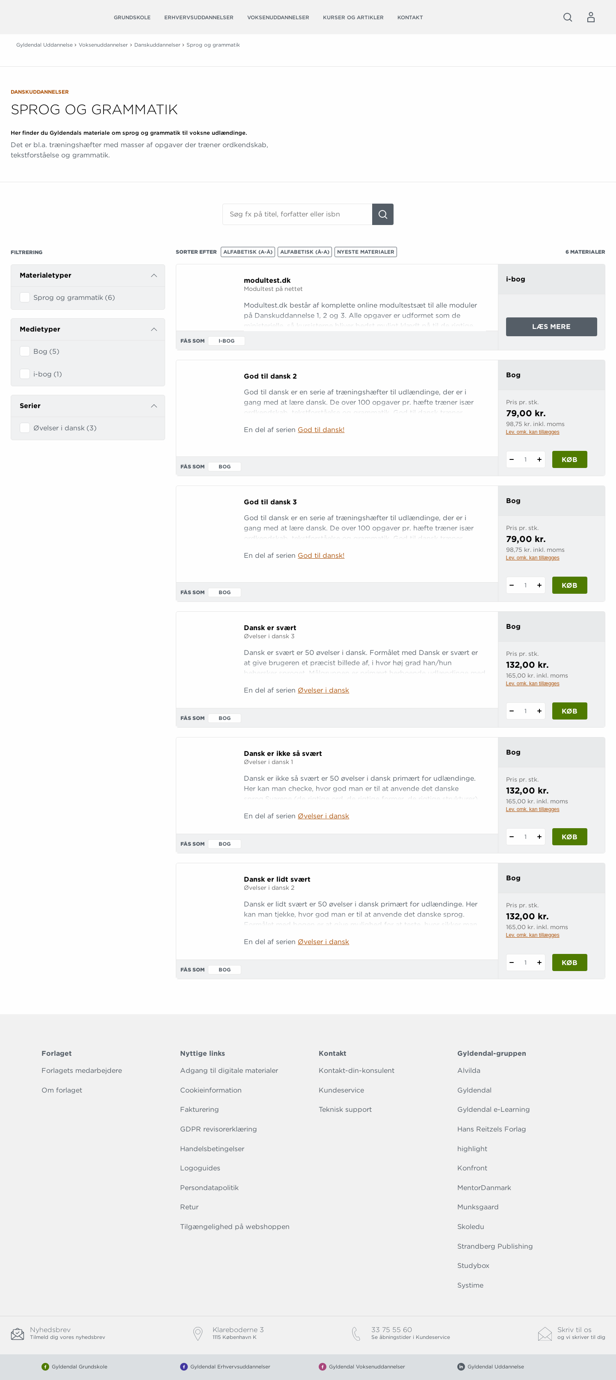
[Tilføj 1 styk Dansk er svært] (539, 711)
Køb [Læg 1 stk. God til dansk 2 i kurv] (570, 460)
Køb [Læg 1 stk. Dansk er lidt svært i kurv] (570, 963)
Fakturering (199, 1109)
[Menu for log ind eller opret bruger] (590, 17)
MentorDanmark (484, 1188)
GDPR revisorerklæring (218, 1129)
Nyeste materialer (365, 252)
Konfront (472, 1168)
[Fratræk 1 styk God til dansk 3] (511, 585)
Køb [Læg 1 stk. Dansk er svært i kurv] (570, 711)
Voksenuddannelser (278, 17)
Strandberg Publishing (495, 1246)
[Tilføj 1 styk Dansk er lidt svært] (539, 962)
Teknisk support (345, 1109)
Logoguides (200, 1168)
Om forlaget (61, 1090)
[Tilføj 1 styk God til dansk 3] (539, 585)
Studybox (473, 1266)
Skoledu (470, 1227)
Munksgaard (478, 1207)
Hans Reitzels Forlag (491, 1129)
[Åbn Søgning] (567, 17)
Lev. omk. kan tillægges (533, 432)
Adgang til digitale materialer (229, 1070)
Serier (30, 406)
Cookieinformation (211, 1090)
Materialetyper (45, 275)
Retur (189, 1207)
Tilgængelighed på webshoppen (235, 1227)
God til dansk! (321, 430)
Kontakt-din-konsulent (356, 1070)
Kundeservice (341, 1090)
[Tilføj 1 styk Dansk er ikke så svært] (539, 837)
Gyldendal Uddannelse (44, 44)
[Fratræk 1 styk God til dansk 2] (511, 459)
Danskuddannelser (157, 44)
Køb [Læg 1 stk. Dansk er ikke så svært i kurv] (570, 837)
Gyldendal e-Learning (493, 1109)
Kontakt (410, 17)
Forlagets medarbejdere (81, 1070)
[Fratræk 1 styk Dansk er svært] (511, 711)
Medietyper (40, 329)
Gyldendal (474, 1090)
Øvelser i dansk (323, 690)
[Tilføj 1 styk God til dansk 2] (539, 459)
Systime (470, 1285)
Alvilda (468, 1070)
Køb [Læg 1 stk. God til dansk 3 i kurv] (570, 585)
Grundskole (132, 17)
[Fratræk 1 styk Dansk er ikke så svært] (511, 837)
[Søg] (383, 214)
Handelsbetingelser (212, 1149)
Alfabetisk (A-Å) (247, 252)
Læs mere (564, 328)
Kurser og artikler (353, 17)
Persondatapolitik (209, 1188)
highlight (472, 1149)
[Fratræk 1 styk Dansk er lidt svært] (511, 962)
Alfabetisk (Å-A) (304, 252)
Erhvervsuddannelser (199, 17)
